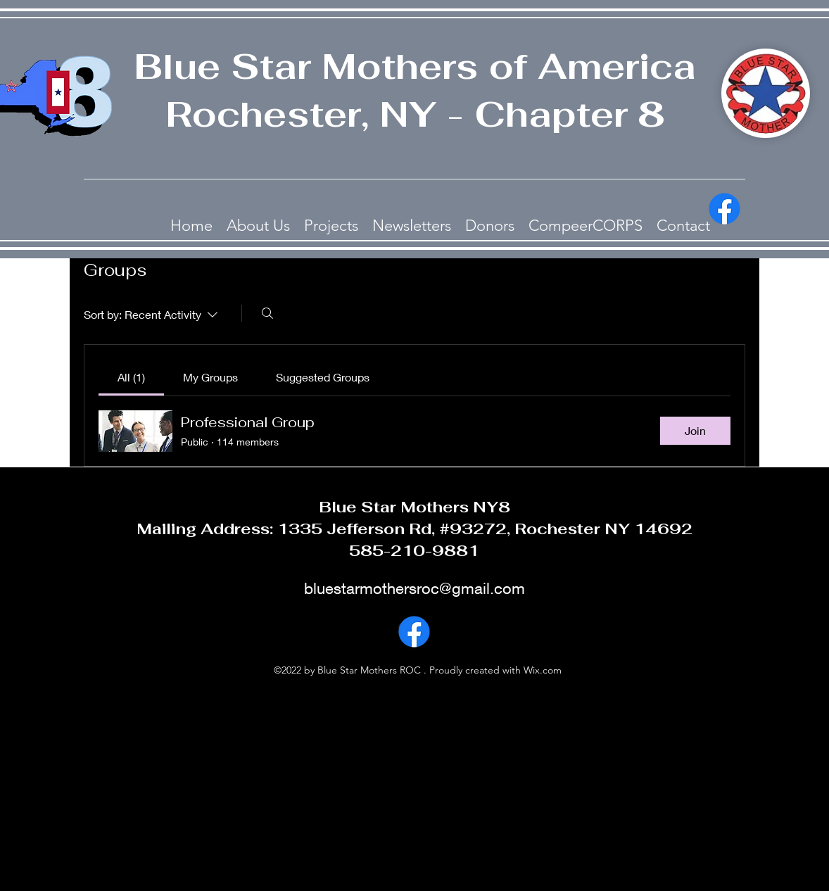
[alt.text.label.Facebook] (724, 208)
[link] (131, 377)
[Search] (267, 313)
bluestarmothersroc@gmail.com (414, 588)
